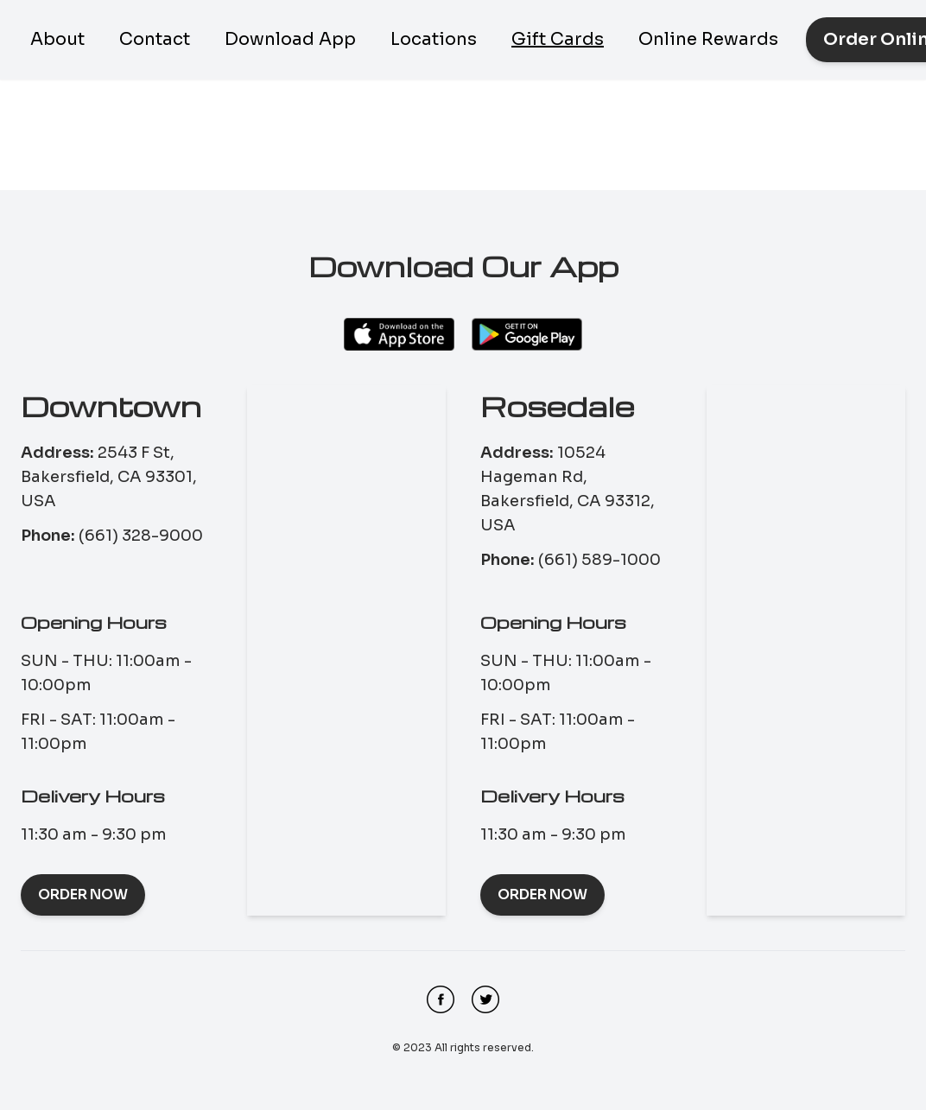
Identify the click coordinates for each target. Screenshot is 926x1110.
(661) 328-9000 (141, 535)
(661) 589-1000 (599, 559)
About (57, 39)
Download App (290, 39)
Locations (433, 39)
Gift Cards (557, 39)
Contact (154, 39)
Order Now (83, 894)
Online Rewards (708, 39)
